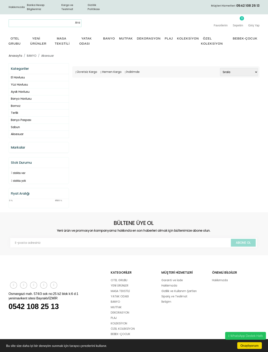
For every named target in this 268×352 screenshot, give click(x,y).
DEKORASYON (120, 312)
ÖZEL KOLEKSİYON (123, 329)
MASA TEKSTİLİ (120, 291)
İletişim (166, 302)
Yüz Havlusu (19, 84)
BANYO (31, 56)
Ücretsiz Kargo (87, 72)
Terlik (14, 113)
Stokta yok (19, 180)
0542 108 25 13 (34, 306)
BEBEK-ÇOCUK (120, 334)
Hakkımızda (17, 7)
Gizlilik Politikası (94, 7)
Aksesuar (47, 56)
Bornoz (16, 106)
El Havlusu (18, 77)
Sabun (15, 127)
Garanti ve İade (172, 280)
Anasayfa (15, 56)
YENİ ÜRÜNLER (119, 285)
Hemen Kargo (112, 72)
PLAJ (114, 318)
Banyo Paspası (21, 120)
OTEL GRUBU (119, 280)
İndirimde (133, 72)
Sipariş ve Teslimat (174, 296)
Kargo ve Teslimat (67, 7)
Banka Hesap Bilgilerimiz (35, 7)
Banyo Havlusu (21, 99)
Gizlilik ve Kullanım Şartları (178, 291)
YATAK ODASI (120, 296)
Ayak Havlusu (20, 92)
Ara (77, 23)
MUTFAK (116, 307)
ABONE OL (243, 242)
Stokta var (19, 173)
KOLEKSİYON (119, 323)
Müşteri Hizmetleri (235, 5)
